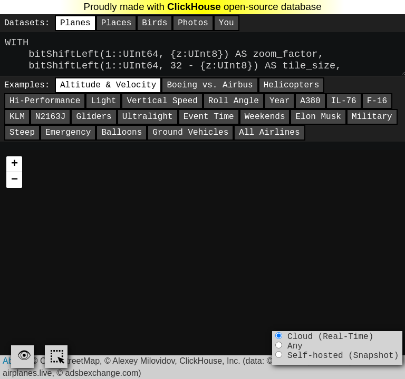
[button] (14, 175)
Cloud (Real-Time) (324, 338)
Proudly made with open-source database (202, 6)
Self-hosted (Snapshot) (337, 361)
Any (288, 349)
